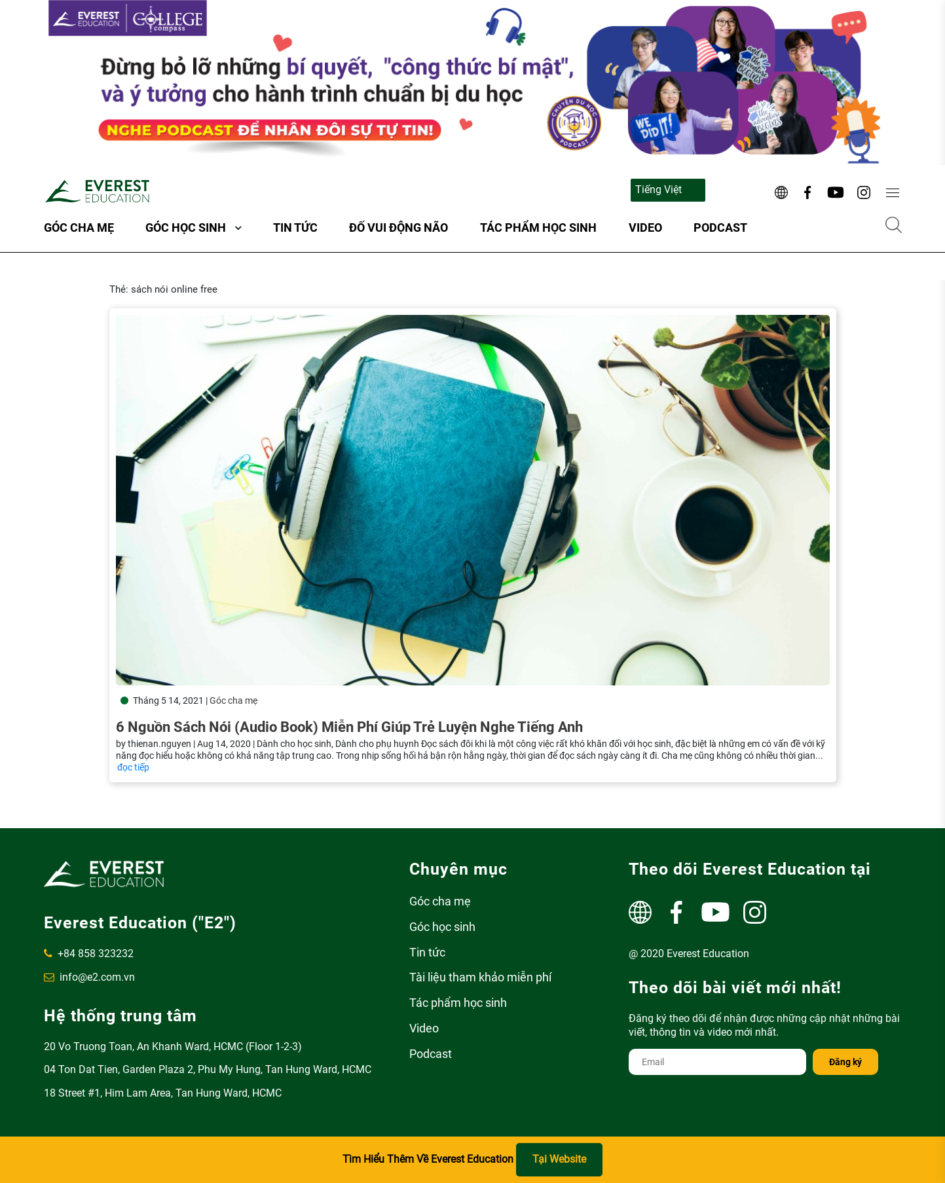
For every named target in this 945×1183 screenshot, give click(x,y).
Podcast (720, 227)
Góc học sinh (185, 227)
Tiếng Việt (658, 189)
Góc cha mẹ (79, 227)
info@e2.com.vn (89, 977)
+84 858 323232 (89, 953)
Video (645, 227)
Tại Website (559, 1159)
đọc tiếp (133, 767)
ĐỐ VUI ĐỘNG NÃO (398, 227)
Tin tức (295, 227)
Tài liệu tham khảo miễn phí (480, 977)
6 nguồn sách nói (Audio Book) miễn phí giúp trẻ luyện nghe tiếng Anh (349, 727)
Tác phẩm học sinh (538, 227)
